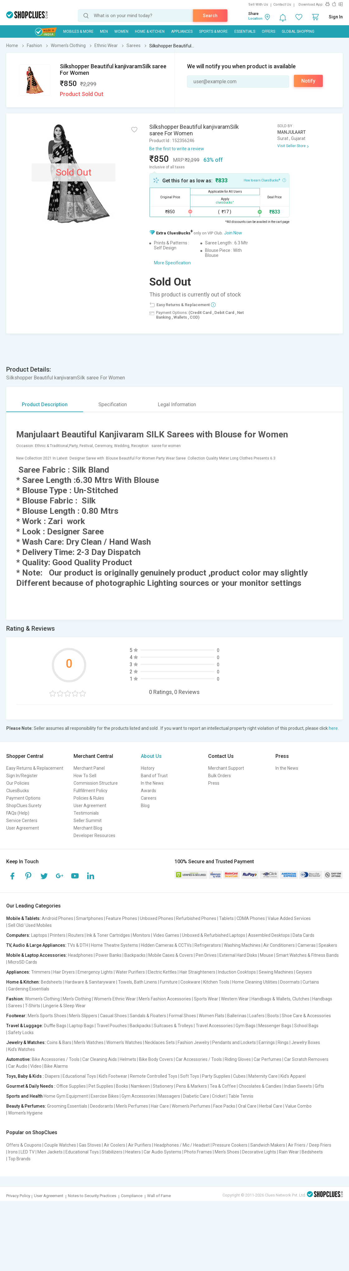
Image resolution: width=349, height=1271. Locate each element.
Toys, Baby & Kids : (25, 1076)
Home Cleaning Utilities (254, 982)
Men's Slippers (83, 1015)
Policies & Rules (89, 798)
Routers (76, 935)
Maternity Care (263, 1076)
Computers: (18, 935)
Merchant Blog (88, 828)
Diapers (52, 1076)
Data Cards (303, 935)
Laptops (39, 935)
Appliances (182, 31)
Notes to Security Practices (92, 1195)
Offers (268, 31)
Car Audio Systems (162, 1151)
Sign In (336, 16)
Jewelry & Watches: (26, 1042)
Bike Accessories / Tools (55, 1059)
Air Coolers (114, 1145)
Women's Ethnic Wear (115, 998)
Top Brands (19, 1158)
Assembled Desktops (269, 935)
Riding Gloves (238, 1059)
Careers (148, 798)
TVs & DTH (77, 945)
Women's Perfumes (191, 1106)
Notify (308, 81)
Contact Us (282, 4)
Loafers (257, 1015)
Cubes (239, 1076)
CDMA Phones (251, 918)
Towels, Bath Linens (137, 982)
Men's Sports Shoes (47, 1015)
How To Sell (85, 775)
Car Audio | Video (24, 1066)
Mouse (266, 955)
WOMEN (121, 31)
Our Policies (17, 783)
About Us (151, 756)
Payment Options (23, 798)
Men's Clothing (77, 998)
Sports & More (213, 31)
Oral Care (247, 1106)
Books (122, 1086)
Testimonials (86, 813)
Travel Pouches (112, 1025)
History (148, 768)
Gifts (319, 1086)
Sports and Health (24, 1096)
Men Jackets (50, 1151)
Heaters (133, 1151)
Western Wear (235, 998)
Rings (283, 1042)
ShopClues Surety (23, 805)
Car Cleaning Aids (99, 1059)
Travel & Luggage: (24, 1025)
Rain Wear (289, 1151)
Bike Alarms (56, 1066)
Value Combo (298, 1106)
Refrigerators (207, 945)
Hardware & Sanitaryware (90, 982)
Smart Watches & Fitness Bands (307, 955)
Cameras (307, 945)
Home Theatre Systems (114, 945)
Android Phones (57, 918)
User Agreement (22, 828)
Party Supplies (216, 1076)
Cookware (190, 982)
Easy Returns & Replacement (34, 768)
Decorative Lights (259, 1151)
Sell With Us (258, 4)
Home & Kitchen (150, 31)
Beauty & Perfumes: (26, 1106)
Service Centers (21, 820)
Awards (148, 790)
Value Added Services (289, 918)
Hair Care (160, 1106)
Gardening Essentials (28, 988)
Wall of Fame (159, 1195)
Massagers (169, 1096)
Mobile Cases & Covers (170, 955)
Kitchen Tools (216, 982)
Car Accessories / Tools (199, 1059)
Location (255, 19)
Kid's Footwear (113, 1076)
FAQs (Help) (17, 813)
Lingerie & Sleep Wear (64, 1005)
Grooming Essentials (67, 1106)
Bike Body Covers (156, 1059)
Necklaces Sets (160, 1042)
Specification (112, 404)
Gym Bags (246, 1025)
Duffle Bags (55, 1025)
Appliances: (18, 972)
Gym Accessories (138, 1096)
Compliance (131, 1195)
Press (213, 783)
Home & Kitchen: (23, 982)
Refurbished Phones (196, 918)
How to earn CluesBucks (265, 180)
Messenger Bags (274, 1025)
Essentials (244, 31)
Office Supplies (71, 1086)
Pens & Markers (191, 1086)
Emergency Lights (95, 972)
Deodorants (101, 1106)
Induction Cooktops (237, 972)
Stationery (163, 1086)
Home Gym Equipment (66, 1096)
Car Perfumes (267, 1059)
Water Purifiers (130, 972)
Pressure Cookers (230, 1145)
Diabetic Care (196, 1096)
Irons (13, 1151)
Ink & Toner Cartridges (108, 935)
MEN (104, 31)
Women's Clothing (42, 998)
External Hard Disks (238, 955)
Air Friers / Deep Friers (309, 1145)
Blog (145, 805)
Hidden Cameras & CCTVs (166, 945)
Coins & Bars (59, 1042)
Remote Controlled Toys (153, 1076)
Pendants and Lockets (234, 1042)
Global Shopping (298, 31)
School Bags (306, 1025)
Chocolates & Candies (260, 1086)
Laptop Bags (81, 1025)
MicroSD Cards (22, 962)
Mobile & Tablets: (23, 918)
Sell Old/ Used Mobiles (30, 925)
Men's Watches (88, 1042)
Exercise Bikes (105, 1096)
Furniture (169, 982)
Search (210, 15)
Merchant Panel (89, 768)
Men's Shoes (227, 1151)
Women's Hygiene (25, 1112)
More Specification (172, 262)
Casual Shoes (113, 1015)
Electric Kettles (162, 972)
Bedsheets (51, 982)
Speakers (327, 945)
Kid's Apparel (293, 1076)
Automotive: (18, 1059)
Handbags (322, 998)
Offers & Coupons (23, 1145)
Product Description (45, 404)
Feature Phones (121, 918)
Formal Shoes (182, 1015)
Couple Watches (60, 1145)
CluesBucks (17, 790)
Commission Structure (96, 783)
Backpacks (135, 955)
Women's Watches (124, 1042)
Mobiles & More (78, 31)
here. (334, 728)
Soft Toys (189, 1076)
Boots (273, 1015)
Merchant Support (226, 768)
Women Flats (211, 1015)
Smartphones (89, 918)
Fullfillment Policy (91, 790)
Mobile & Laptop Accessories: (36, 955)
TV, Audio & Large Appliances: (36, 945)
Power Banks (109, 955)
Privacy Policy (18, 1195)
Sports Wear (206, 998)
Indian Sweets (298, 1086)
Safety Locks (21, 1032)
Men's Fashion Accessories (165, 998)
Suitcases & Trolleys (173, 1025)
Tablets (226, 918)
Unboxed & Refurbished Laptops (213, 935)
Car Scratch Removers (306, 1059)
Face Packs (224, 1106)
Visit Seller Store (291, 146)
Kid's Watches (21, 1049)
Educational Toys (79, 1076)
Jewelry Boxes (305, 1042)
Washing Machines (242, 945)
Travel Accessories (214, 1025)
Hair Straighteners (197, 972)
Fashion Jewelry (193, 1042)
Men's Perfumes (132, 1106)
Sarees (15, 1005)
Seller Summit (88, 820)
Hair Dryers (64, 972)
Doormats (290, 982)
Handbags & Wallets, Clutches (280, 998)
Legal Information (177, 404)
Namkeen (140, 1086)
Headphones (80, 955)
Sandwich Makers (267, 1145)
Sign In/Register (22, 775)
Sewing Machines (276, 972)
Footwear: (16, 1015)
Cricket (219, 1096)
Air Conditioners (279, 945)
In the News (152, 783)
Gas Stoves (90, 1145)
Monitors (141, 935)
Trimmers (40, 972)
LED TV (28, 1151)
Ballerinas (236, 1015)
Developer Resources (94, 835)
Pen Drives (206, 955)
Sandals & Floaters (148, 1015)
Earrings (267, 1042)
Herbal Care (270, 1106)
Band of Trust (154, 775)
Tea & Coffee (223, 1086)
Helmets (128, 1059)
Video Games (166, 935)
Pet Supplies (100, 1086)
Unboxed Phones (156, 918)
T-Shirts (32, 1005)
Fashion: (15, 998)
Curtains (311, 982)
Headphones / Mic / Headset (182, 1145)
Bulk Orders (219, 775)
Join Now (233, 232)
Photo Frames (198, 1151)
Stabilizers (112, 1151)
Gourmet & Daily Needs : (30, 1086)
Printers (57, 935)
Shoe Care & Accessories (306, 1015)
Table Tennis (240, 1096)
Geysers (304, 972)
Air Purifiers (139, 1145)
